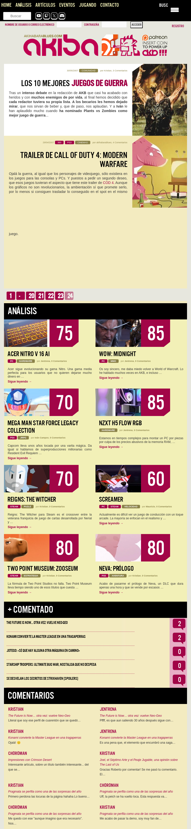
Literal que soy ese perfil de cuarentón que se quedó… (44, 720)
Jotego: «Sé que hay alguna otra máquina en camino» (43, 650)
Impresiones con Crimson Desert (30, 760)
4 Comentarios (120, 142)
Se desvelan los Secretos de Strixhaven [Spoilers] (42, 678)
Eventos (67, 5)
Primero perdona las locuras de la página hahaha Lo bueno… (49, 796)
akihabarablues (103, 142)
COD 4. (109, 183)
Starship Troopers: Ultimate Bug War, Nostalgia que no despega (51, 664)
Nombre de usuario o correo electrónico (29, 25)
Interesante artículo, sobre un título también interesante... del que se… (48, 767)
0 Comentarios (59, 361)
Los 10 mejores (74, 83)
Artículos (45, 5)
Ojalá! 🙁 (14, 742)
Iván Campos (42, 437)
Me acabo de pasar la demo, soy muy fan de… (131, 818)
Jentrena (45, 361)
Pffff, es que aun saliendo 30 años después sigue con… (136, 720)
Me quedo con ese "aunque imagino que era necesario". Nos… (45, 821)
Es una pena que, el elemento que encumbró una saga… (137, 742)
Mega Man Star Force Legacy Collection (42, 426)
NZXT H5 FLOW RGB (120, 423)
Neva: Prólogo (116, 568)
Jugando (87, 5)
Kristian (107, 70)
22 (50, 296)
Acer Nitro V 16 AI (28, 354)
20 (31, 296)
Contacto (109, 5)
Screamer (111, 499)
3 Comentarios (120, 70)
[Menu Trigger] (175, 9)
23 (60, 296)
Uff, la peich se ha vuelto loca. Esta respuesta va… (133, 796)
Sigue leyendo (20, 381)
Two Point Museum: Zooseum (42, 568)
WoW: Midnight (117, 354)
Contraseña (91, 25)
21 (41, 296)
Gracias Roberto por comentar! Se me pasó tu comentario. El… (138, 772)
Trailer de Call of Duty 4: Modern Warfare (73, 160)
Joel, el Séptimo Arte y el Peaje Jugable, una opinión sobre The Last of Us (139, 762)
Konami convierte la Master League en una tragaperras (46, 636)
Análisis (23, 5)
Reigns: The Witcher (31, 499)
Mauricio (150, 506)
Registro (178, 26)
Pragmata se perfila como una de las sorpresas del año (44, 791)
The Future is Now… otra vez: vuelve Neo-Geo (37, 622)
